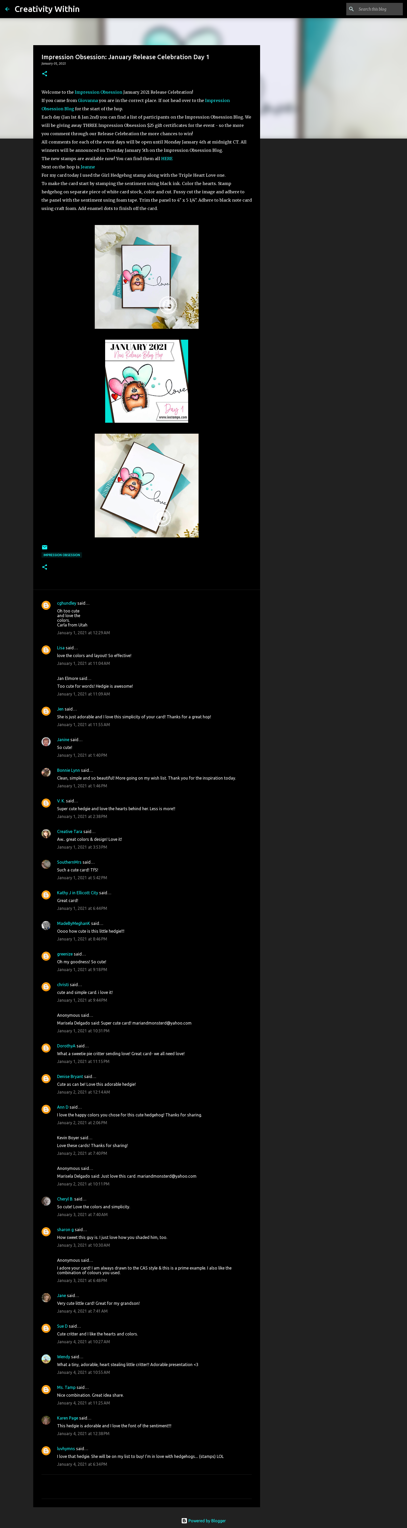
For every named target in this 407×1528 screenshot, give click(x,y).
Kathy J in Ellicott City (77, 892)
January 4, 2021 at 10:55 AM (83, 1372)
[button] (45, 74)
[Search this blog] (375, 9)
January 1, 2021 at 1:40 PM (82, 755)
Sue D (62, 1326)
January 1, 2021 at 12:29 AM (83, 632)
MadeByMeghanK (73, 923)
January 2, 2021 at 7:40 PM (82, 1153)
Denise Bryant (70, 1076)
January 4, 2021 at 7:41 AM (82, 1311)
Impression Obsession (98, 92)
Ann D (63, 1107)
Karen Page (67, 1418)
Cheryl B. (65, 1199)
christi (63, 984)
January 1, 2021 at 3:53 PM (82, 847)
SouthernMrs (69, 862)
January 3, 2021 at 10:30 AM (83, 1245)
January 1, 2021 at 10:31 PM (83, 1030)
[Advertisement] (286, 224)
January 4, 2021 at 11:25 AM (83, 1403)
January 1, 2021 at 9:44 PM (82, 1000)
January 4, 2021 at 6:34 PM (82, 1464)
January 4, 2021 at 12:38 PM (83, 1433)
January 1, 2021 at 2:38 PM (82, 816)
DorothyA (66, 1045)
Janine (63, 739)
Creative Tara (69, 831)
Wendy (63, 1356)
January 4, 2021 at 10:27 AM (83, 1341)
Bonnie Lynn (68, 770)
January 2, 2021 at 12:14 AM (83, 1092)
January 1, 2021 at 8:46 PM (82, 939)
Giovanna (88, 100)
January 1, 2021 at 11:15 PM (83, 1061)
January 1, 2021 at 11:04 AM (83, 663)
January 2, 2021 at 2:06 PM (82, 1122)
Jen (60, 709)
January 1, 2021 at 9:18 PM (82, 969)
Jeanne (88, 166)
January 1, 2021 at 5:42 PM (82, 877)
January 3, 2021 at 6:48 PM (82, 1280)
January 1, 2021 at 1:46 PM (82, 785)
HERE (167, 158)
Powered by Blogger (203, 1520)
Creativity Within (47, 8)
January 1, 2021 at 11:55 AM (83, 724)
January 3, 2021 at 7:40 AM (82, 1214)
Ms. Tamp (66, 1387)
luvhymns (66, 1448)
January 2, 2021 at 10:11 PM (83, 1184)
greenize (65, 954)
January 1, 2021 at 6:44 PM (82, 908)
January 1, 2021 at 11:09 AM (83, 694)
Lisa (61, 647)
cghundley (66, 603)
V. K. (61, 801)
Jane (61, 1295)
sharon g (65, 1229)
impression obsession (62, 555)
